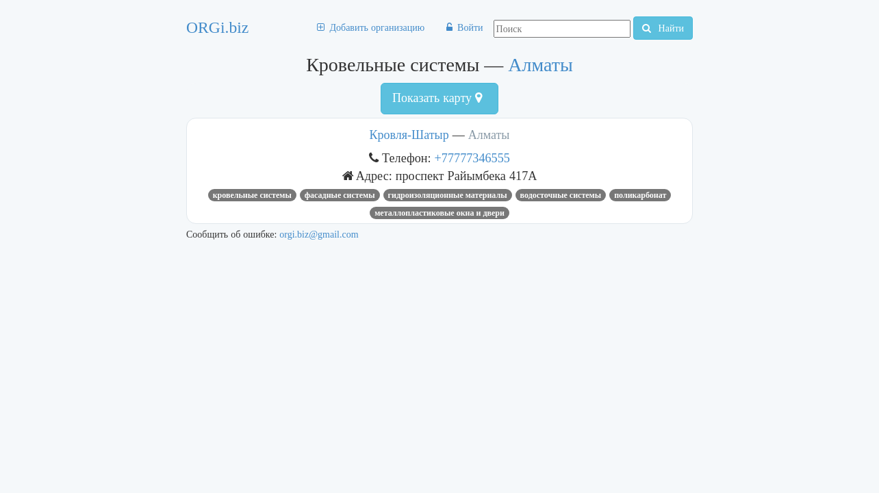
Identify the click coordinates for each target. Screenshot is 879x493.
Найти (663, 28)
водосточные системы (561, 195)
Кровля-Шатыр (409, 135)
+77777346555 (472, 157)
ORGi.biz (217, 27)
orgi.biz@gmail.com (318, 234)
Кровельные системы (252, 195)
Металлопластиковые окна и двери (439, 213)
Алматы (540, 65)
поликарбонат (640, 195)
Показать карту (437, 98)
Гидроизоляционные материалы (447, 195)
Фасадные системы (340, 195)
